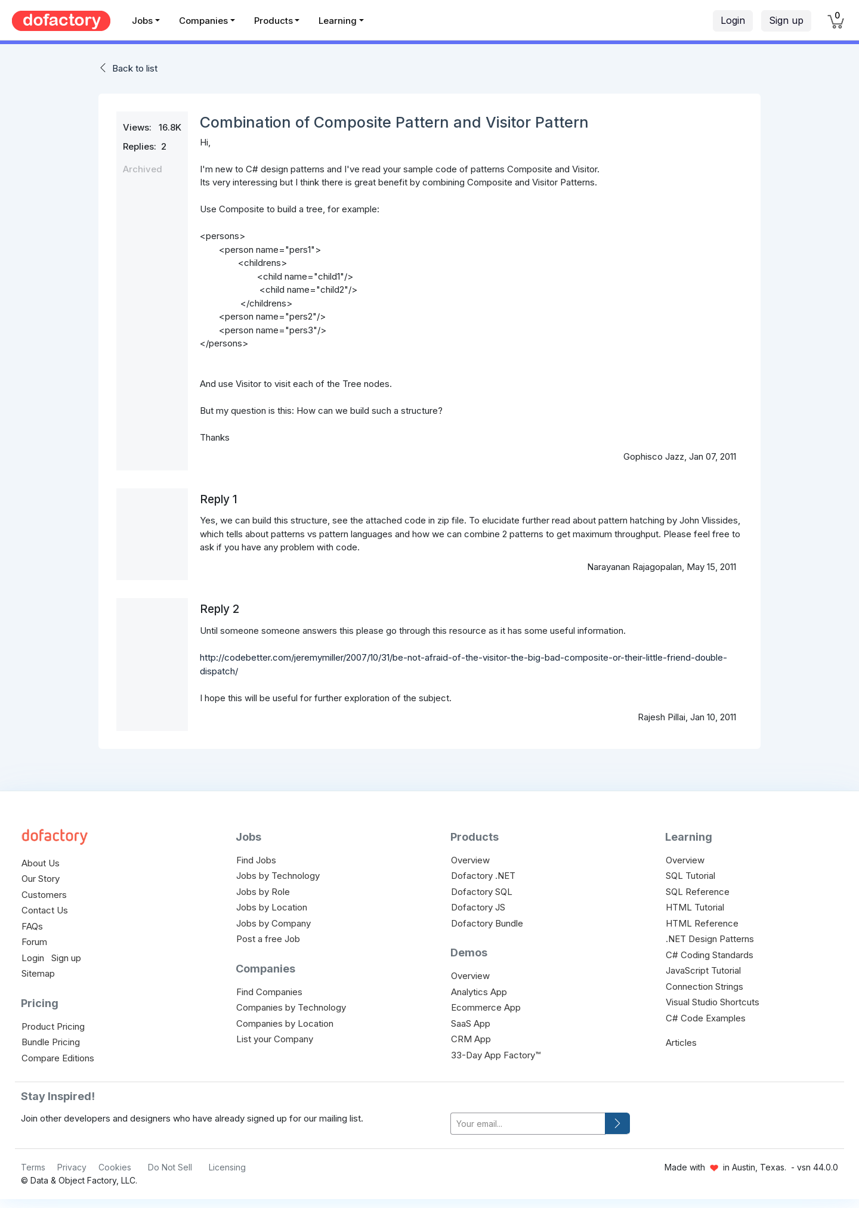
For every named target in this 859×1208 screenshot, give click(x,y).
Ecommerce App (486, 1007)
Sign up (786, 20)
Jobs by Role (263, 891)
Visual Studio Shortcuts (712, 1002)
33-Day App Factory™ (495, 1055)
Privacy (71, 1167)
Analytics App (479, 992)
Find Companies (269, 992)
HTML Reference (702, 923)
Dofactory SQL (481, 891)
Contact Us (44, 910)
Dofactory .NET (483, 875)
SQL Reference (698, 891)
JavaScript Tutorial (703, 970)
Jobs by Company (273, 923)
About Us (40, 863)
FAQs (32, 926)
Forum (34, 941)
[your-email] (527, 1124)
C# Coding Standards (709, 955)
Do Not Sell (170, 1167)
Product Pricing (53, 1026)
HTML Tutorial (695, 907)
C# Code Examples (706, 1018)
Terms (33, 1167)
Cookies (114, 1167)
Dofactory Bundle (487, 923)
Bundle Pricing (50, 1042)
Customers (44, 894)
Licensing (227, 1167)
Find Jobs (256, 860)
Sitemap (38, 973)
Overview (470, 860)
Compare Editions (57, 1058)
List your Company (274, 1039)
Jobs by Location (271, 907)
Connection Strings (704, 986)
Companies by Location (284, 1023)
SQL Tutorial (690, 875)
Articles (681, 1042)
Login (733, 20)
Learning (338, 20)
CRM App (471, 1039)
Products (273, 20)
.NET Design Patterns (710, 938)
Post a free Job (268, 938)
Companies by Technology (291, 1007)
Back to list (134, 68)
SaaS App (470, 1023)
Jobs (142, 20)
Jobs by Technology (278, 875)
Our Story (40, 878)
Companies (203, 20)
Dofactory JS (478, 907)
